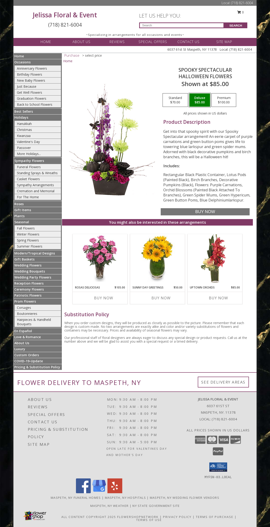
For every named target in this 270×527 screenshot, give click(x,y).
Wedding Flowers (27, 265)
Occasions (22, 62)
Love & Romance (27, 337)
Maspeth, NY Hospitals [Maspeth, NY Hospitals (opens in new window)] (125, 498)
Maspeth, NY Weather (109, 506)
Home (19, 56)
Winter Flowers (28, 234)
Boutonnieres (27, 313)
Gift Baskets (24, 259)
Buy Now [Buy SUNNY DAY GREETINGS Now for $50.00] (161, 298)
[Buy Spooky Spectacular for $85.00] (205, 211)
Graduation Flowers (31, 98)
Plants (19, 216)
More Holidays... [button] (29, 154)
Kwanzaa (24, 135)
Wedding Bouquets (29, 271)
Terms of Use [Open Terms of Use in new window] (149, 520)
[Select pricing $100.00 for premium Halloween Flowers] (224, 100)
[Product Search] (181, 25)
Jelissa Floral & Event (65, 14)
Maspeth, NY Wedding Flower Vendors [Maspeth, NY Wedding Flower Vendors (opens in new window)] (184, 498)
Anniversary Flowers (32, 68)
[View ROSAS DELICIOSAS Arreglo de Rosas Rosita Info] (100, 258)
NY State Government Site (156, 506)
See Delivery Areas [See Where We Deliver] (223, 382)
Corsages (24, 307)
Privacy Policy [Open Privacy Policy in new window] (177, 517)
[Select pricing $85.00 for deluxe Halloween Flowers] (199, 100)
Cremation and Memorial (35, 191)
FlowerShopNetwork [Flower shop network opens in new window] (138, 517)
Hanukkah (24, 123)
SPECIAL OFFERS (152, 41)
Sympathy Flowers (29, 160)
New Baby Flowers (31, 80)
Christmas (24, 129)
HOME (46, 41)
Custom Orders (26, 355)
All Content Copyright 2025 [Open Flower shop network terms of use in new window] (88, 517)
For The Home (28, 197)
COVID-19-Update (28, 361)
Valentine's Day (28, 142)
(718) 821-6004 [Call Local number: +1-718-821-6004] (242, 3)
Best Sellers (23, 111)
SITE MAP (224, 41)
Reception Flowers (29, 283)
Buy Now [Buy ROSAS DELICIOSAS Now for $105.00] (103, 298)
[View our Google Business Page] (99, 492)
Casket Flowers (28, 179)
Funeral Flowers (29, 167)
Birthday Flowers (29, 74)
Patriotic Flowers (27, 295)
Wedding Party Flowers (32, 277)
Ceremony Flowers (29, 289)
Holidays (21, 117)
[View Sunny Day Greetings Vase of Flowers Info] (157, 258)
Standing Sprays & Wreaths (37, 173)
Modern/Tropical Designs (34, 253)
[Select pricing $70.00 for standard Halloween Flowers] (175, 100)
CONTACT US (188, 41)
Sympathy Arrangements (35, 185)
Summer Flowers (29, 246)
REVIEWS (117, 41)
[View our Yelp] (114, 492)
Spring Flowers (28, 240)
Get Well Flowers (29, 92)
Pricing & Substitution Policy (37, 367)
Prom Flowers (25, 301)
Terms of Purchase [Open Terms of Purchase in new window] (214, 517)
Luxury (19, 349)
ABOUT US (81, 41)
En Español (23, 331)
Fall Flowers (26, 228)
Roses (19, 204)
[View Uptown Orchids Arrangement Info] (215, 258)
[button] (218, 467)
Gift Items (22, 210)
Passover (24, 148)
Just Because (26, 86)
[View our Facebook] (83, 492)
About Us (21, 343)
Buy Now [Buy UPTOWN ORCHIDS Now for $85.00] (218, 298)
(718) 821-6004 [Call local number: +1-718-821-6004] (224, 419)
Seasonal (21, 222)
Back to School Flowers (34, 104)
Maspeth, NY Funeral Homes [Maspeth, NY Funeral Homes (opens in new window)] (76, 498)
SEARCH (235, 25)
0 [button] (240, 12)
